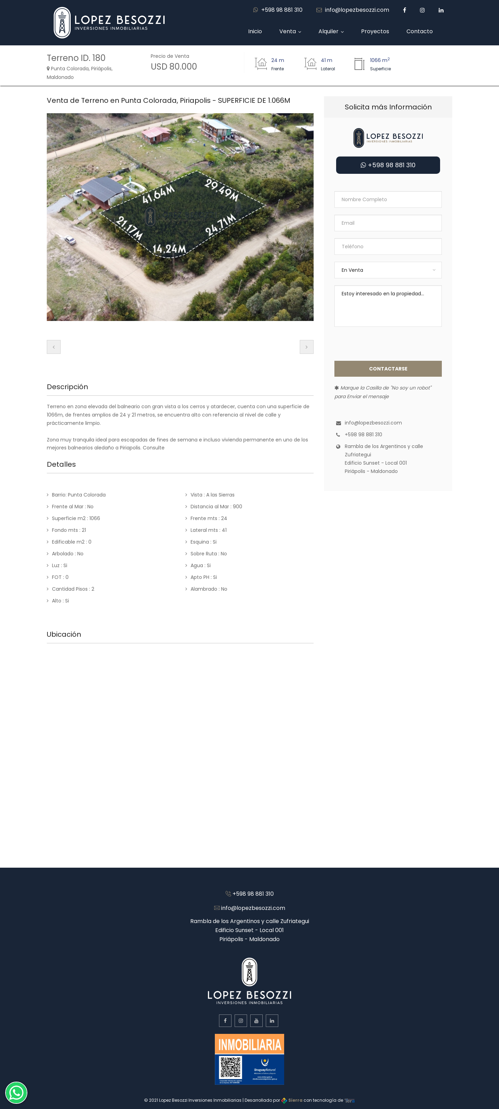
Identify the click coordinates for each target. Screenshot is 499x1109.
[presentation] (54, 347)
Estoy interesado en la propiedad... (388, 306)
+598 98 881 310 (278, 10)
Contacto (419, 31)
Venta (287, 31)
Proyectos (375, 31)
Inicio (255, 31)
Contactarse (388, 368)
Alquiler (328, 31)
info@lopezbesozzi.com (352, 10)
